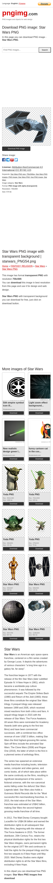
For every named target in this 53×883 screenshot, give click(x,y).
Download (13, 413)
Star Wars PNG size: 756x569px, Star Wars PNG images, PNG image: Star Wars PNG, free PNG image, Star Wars (24, 177)
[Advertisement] (26, 81)
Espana (22, 3)
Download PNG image (16, 149)
